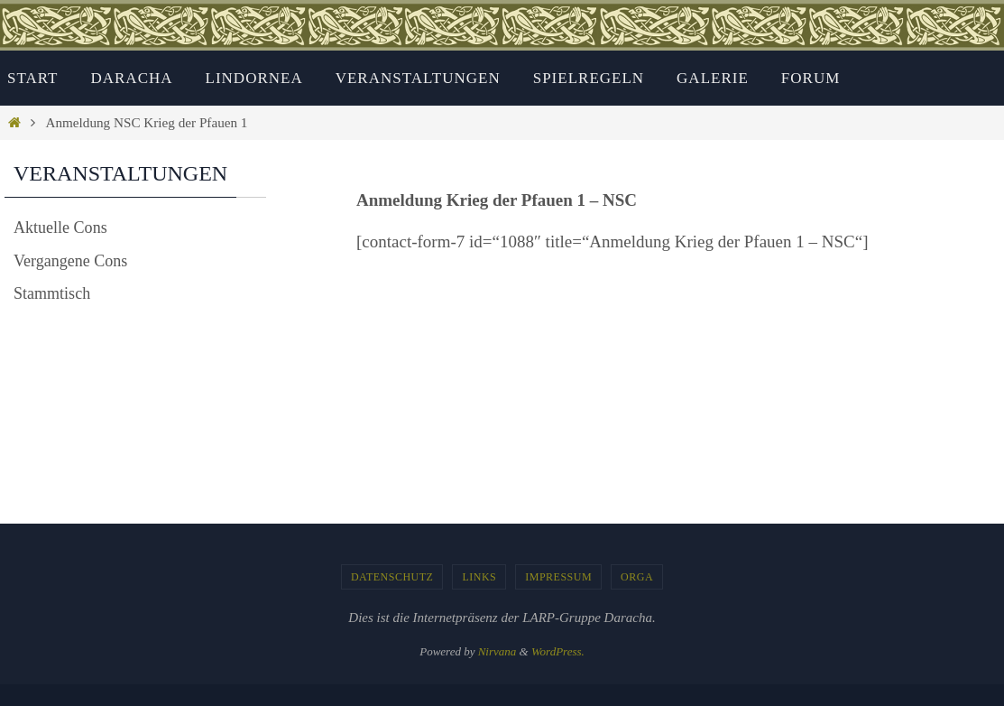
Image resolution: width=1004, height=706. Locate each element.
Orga (637, 577)
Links (479, 577)
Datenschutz (392, 577)
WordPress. (558, 651)
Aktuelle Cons (63, 227)
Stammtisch (54, 292)
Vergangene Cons (74, 260)
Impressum (558, 577)
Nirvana (497, 651)
